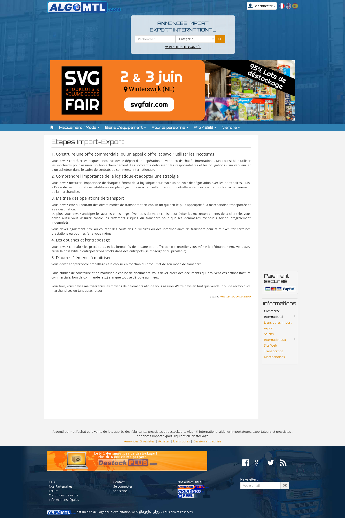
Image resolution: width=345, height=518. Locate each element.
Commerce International (273, 314)
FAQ (52, 482)
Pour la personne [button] (170, 127)
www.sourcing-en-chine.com (235, 296)
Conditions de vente (63, 495)
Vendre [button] (231, 127)
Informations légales (64, 500)
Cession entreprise (207, 441)
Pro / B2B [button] (205, 127)
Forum (53, 491)
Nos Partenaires (60, 486)
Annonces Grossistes (139, 441)
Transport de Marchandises (274, 354)
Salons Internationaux (275, 337)
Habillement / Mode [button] (79, 127)
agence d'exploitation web (118, 512)
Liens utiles (181, 441)
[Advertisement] (151, 357)
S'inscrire (120, 491)
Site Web (270, 345)
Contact (119, 482)
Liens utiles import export (278, 325)
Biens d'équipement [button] (125, 127)
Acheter (164, 441)
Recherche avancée (183, 47)
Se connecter (122, 486)
